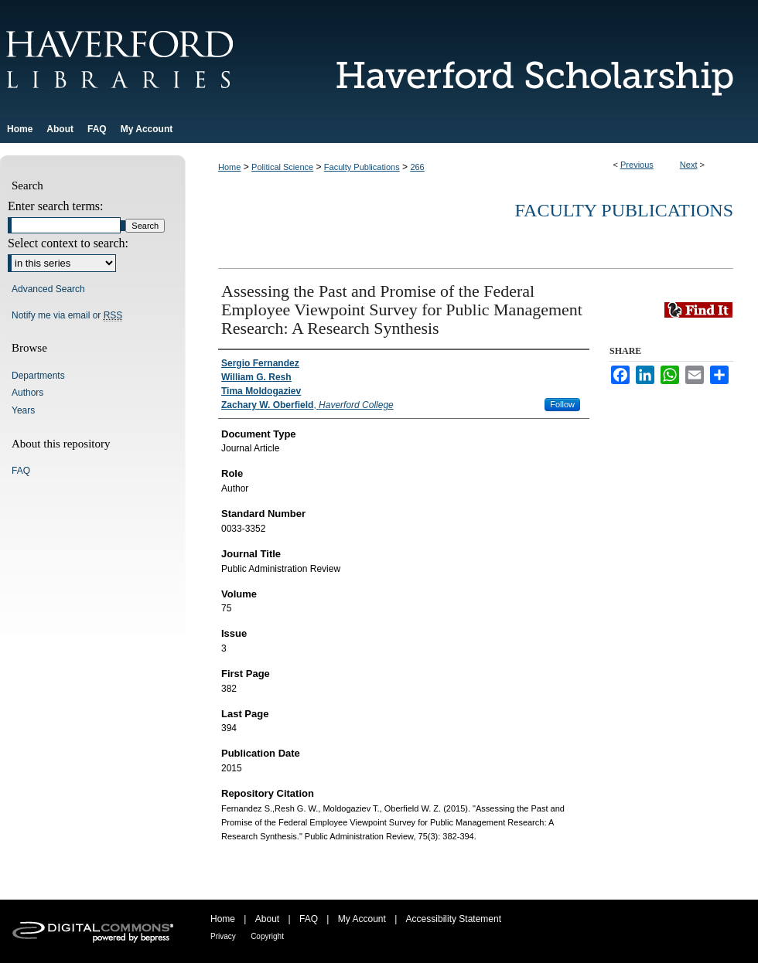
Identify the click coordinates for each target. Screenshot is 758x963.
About (267, 919)
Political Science (282, 167)
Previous (637, 164)
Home (229, 167)
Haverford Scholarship (526, 57)
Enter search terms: (56, 206)
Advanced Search (48, 289)
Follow (562, 404)
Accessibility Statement (453, 919)
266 (417, 167)
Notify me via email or (67, 315)
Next (689, 164)
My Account (362, 919)
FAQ (21, 470)
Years (23, 410)
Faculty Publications (362, 167)
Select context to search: (68, 243)
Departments (38, 375)
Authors (27, 392)
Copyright (267, 936)
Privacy (223, 936)
